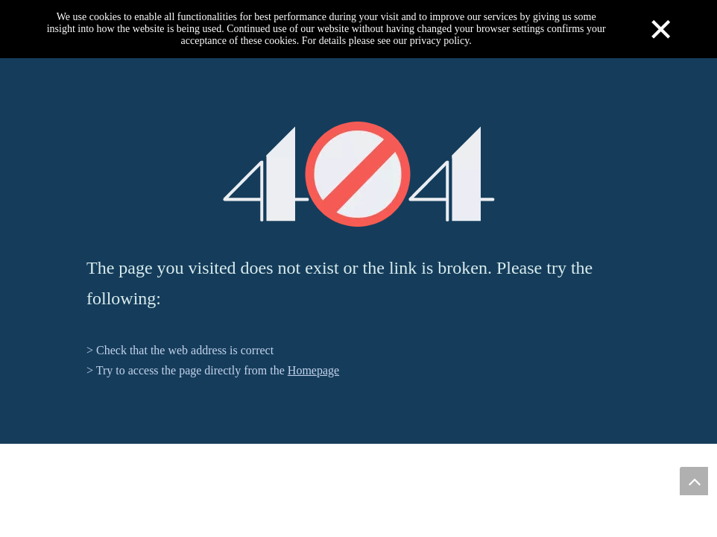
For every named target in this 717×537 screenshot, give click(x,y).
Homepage (313, 370)
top (694, 481)
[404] (359, 174)
